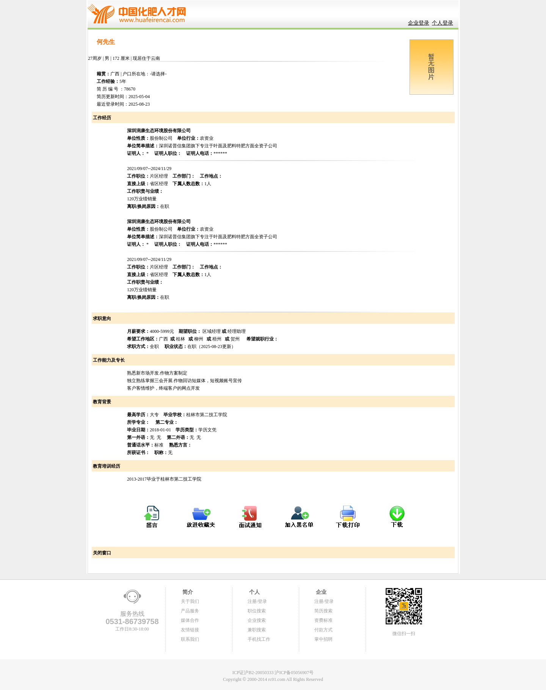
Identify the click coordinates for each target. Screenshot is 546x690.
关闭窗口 (101, 553)
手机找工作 (259, 639)
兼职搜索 (257, 629)
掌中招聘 (323, 639)
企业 (320, 592)
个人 (254, 592)
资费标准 (323, 620)
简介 (187, 592)
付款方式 (323, 629)
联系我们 (190, 639)
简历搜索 (323, 611)
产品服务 (190, 611)
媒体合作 (190, 620)
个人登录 (442, 23)
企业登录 (418, 23)
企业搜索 (257, 620)
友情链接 (190, 629)
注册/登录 (257, 601)
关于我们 (190, 601)
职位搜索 (257, 611)
